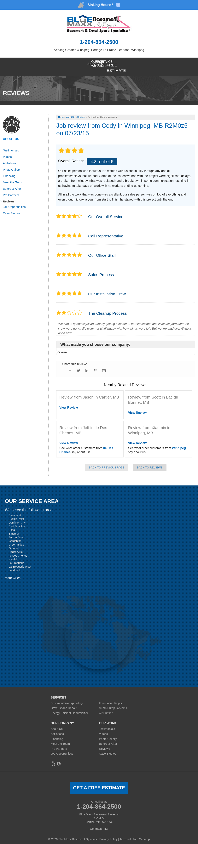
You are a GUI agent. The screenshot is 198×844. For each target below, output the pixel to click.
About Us (11, 133)
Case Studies (11, 207)
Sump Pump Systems (113, 702)
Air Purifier (106, 707)
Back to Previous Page (106, 461)
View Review (68, 401)
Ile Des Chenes (18, 549)
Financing (9, 170)
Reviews (9, 195)
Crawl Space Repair (63, 702)
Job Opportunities (14, 201)
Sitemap (144, 833)
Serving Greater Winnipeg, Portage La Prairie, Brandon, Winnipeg (99, 50)
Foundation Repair (111, 697)
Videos (7, 151)
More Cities (12, 572)
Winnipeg (179, 442)
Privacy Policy (108, 833)
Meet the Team (12, 176)
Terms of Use (128, 833)
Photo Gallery (11, 163)
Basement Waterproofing (67, 697)
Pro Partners (11, 189)
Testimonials (11, 144)
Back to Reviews (150, 461)
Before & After (12, 182)
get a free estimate (99, 782)
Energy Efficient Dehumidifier (69, 707)
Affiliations (9, 157)
